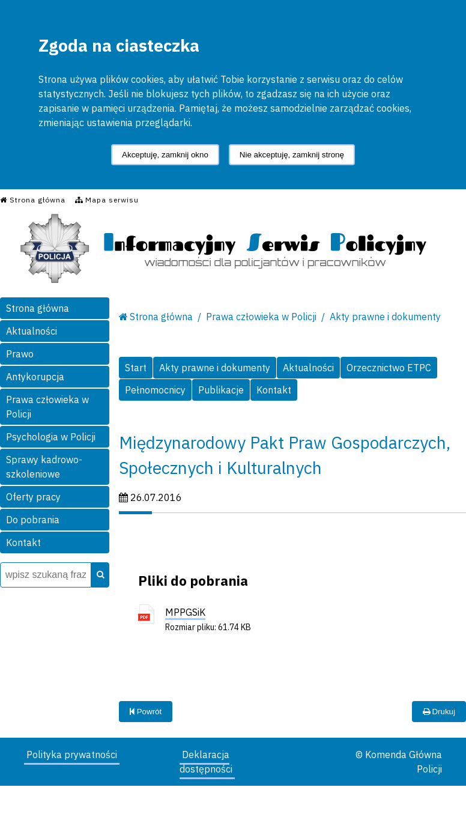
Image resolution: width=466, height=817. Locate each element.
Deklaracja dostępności (206, 762)
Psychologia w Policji (50, 437)
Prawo (20, 354)
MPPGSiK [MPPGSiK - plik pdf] (185, 612)
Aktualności (31, 331)
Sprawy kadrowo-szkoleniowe (44, 467)
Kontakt (23, 542)
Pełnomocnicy (155, 390)
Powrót (146, 711)
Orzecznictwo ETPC (388, 368)
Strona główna (37, 308)
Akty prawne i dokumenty (385, 317)
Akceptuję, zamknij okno (165, 154)
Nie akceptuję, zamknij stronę (292, 154)
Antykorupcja (35, 377)
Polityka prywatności (71, 755)
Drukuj (439, 711)
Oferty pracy (33, 497)
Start (136, 368)
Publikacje (221, 390)
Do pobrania (32, 520)
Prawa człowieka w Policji (47, 406)
